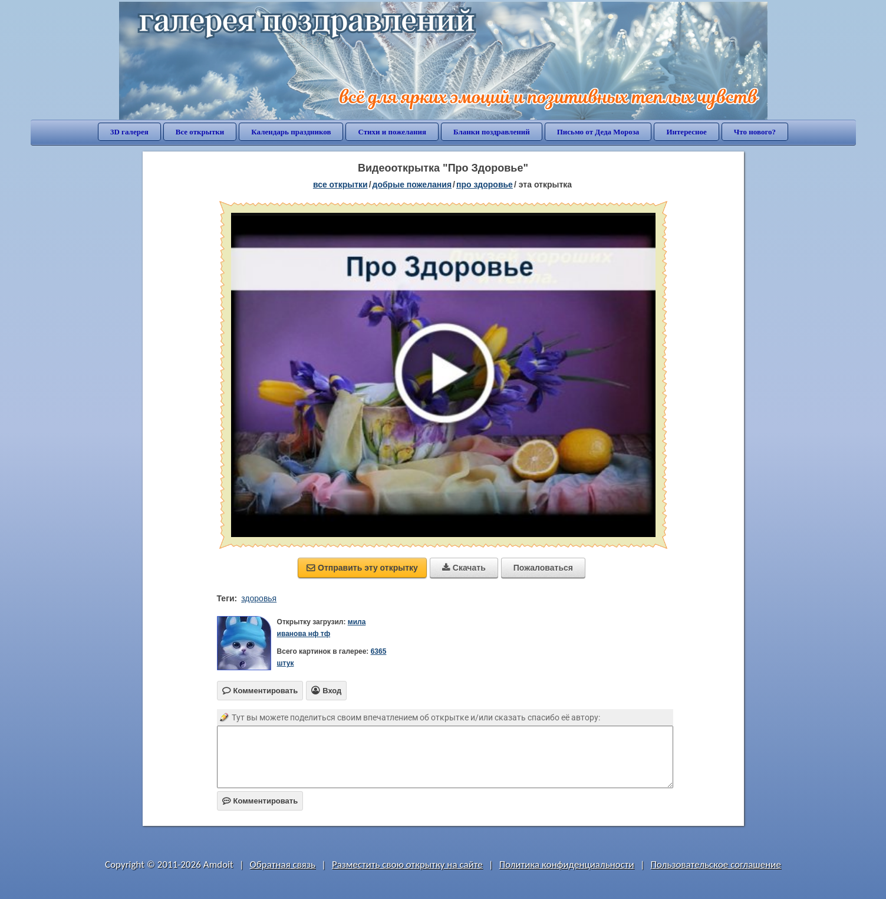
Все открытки (200, 131)
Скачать (464, 567)
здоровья (258, 598)
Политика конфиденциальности (566, 864)
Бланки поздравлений (491, 131)
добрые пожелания (412, 184)
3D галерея (129, 131)
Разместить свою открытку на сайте (407, 864)
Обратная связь (283, 864)
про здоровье (484, 184)
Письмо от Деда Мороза (598, 131)
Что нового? (755, 131)
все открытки (340, 184)
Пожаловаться (543, 567)
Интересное (686, 131)
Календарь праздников (291, 131)
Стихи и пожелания (392, 131)
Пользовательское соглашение (716, 864)
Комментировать (260, 800)
